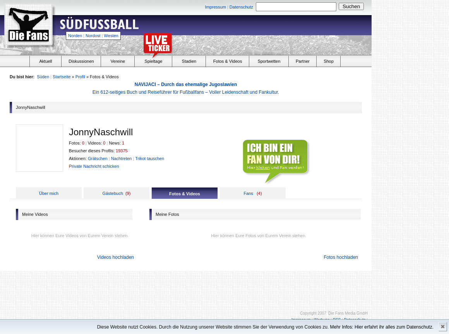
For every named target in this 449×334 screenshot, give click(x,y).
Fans (248, 193)
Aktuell (45, 61)
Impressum (215, 7)
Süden (43, 76)
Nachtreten (121, 158)
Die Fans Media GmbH (348, 313)
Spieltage (154, 61)
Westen (111, 35)
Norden (75, 35)
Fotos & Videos (227, 61)
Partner (303, 61)
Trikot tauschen (149, 158)
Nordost (93, 35)
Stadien (189, 61)
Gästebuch (113, 193)
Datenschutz (241, 7)
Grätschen (98, 158)
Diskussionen (81, 61)
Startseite (61, 76)
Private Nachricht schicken (94, 166)
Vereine (118, 61)
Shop (329, 61)
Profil (80, 76)
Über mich (48, 193)
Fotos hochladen (341, 257)
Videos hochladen (115, 257)
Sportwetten (269, 61)
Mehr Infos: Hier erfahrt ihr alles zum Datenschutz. (382, 327)
